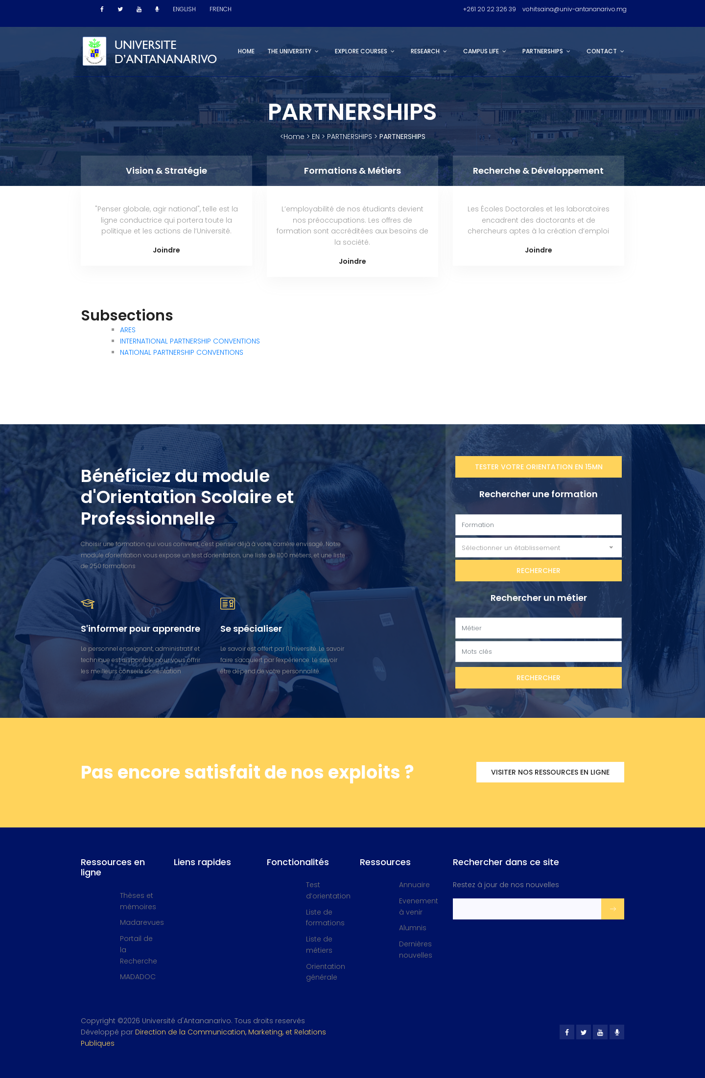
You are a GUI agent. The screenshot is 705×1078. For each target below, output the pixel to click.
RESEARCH (425, 51)
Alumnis (412, 928)
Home (246, 51)
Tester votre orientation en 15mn (539, 467)
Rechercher (539, 570)
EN (316, 136)
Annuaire (414, 885)
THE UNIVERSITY (289, 51)
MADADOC (138, 977)
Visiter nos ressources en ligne (550, 772)
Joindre (166, 250)
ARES (128, 330)
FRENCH (221, 9)
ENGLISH (184, 9)
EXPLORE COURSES (361, 51)
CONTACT (602, 51)
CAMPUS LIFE (481, 51)
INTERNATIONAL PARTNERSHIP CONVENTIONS (190, 341)
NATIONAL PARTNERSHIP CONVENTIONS (181, 352)
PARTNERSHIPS (542, 51)
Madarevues (142, 922)
